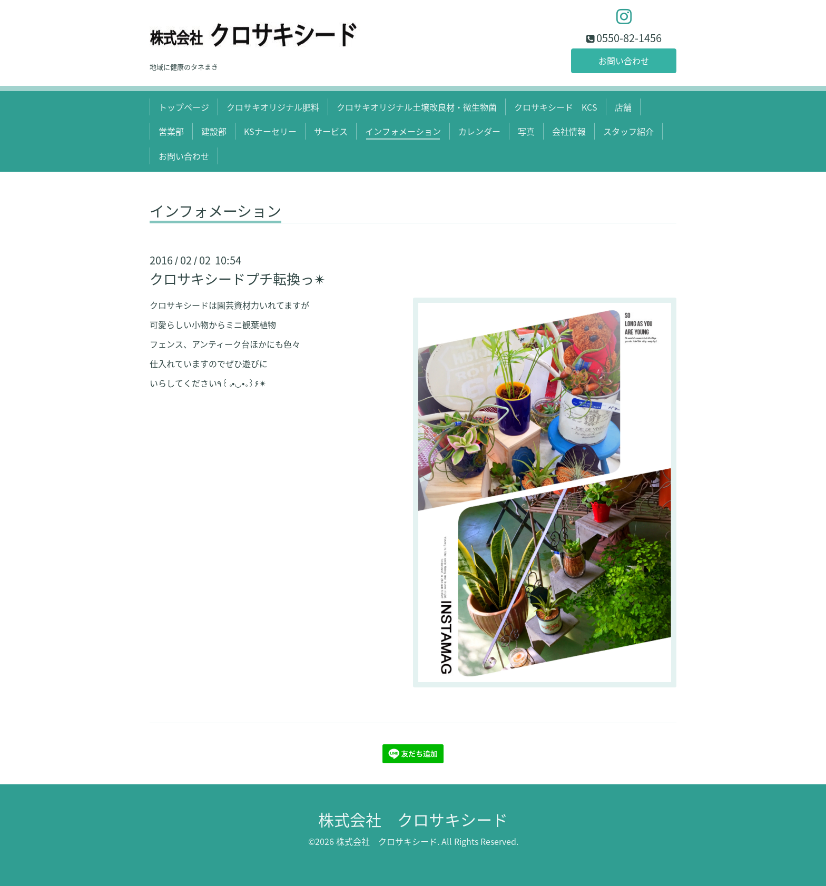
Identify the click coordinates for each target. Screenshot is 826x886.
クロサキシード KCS (555, 107)
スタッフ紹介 (628, 131)
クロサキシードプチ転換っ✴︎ (238, 279)
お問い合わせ (623, 60)
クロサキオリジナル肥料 (273, 107)
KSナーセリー (270, 131)
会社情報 (569, 131)
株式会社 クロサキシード (413, 819)
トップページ (184, 107)
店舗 (623, 107)
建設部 (214, 131)
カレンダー (479, 131)
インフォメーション (403, 131)
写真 (526, 131)
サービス (331, 131)
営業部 (171, 131)
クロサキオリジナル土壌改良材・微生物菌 (417, 107)
